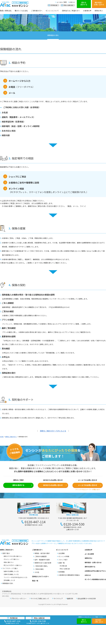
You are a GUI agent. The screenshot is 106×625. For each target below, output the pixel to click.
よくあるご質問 (62, 2)
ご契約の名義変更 (41, 556)
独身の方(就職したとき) (11, 571)
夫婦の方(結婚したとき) (11, 574)
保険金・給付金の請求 (42, 553)
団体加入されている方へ (40, 576)
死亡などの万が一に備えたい (13, 565)
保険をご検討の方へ (11, 437)
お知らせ (72, 2)
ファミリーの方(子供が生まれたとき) (15, 577)
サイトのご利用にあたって (40, 598)
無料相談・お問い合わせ (99, 3)
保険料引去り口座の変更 (43, 563)
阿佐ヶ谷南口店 (65, 569)
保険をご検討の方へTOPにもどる (53, 431)
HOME (2, 437)
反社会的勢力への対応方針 (87, 598)
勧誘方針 (70, 598)
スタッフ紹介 (63, 560)
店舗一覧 (61, 563)
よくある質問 (89, 554)
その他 (37, 572)
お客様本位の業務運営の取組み (69, 575)
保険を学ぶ (88, 558)
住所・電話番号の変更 (42, 560)
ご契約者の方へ (37, 550)
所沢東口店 (63, 566)
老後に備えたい (9, 562)
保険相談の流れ (53, 35)
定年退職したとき (9, 580)
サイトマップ (58, 598)
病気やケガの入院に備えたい (13, 556)
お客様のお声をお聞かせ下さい (95, 571)
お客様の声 (88, 550)
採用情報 (61, 572)
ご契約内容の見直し (41, 566)
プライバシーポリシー (18, 598)
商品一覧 (35, 581)
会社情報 (61, 553)
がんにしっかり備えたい (11, 559)
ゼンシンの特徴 (63, 556)
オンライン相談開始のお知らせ (95, 579)
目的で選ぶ (6, 553)
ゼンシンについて (62, 550)
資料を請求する (83, 3)
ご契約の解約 (39, 569)
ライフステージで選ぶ (10, 568)
